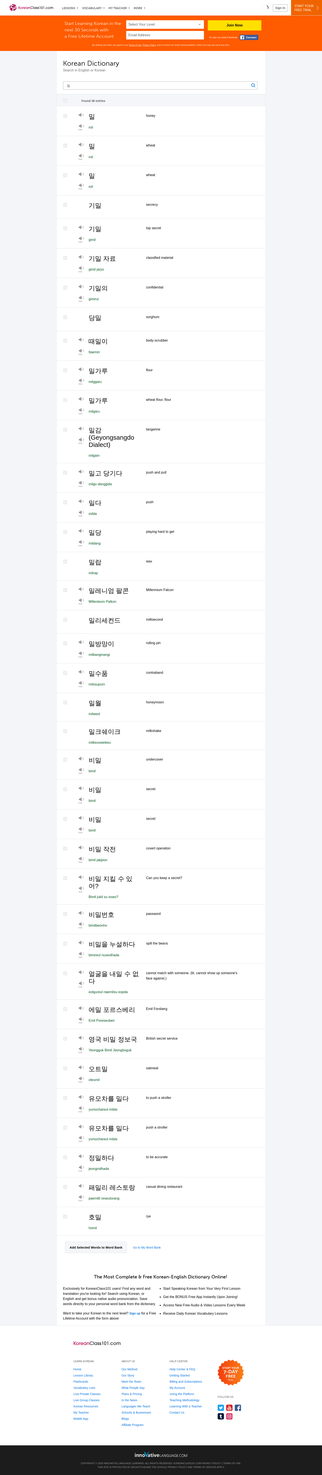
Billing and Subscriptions (186, 1381)
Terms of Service (204, 1467)
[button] (266, 7)
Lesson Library (83, 1375)
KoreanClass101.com (187, 1463)
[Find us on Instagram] (229, 1416)
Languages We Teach (135, 1406)
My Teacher (117, 8)
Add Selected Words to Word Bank (96, 1247)
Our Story (127, 1375)
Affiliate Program (132, 1425)
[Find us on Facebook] (238, 1407)
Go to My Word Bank (147, 1247)
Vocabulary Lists (84, 1388)
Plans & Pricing (131, 1394)
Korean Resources (85, 1406)
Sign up (134, 1313)
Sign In (280, 8)
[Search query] (160, 85)
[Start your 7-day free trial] (231, 1373)
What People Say (133, 1388)
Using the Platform (182, 1394)
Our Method (129, 1369)
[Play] (81, 115)
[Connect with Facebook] (249, 37)
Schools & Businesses (136, 1412)
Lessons (68, 8)
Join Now (235, 25)
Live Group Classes (86, 1400)
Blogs (125, 1418)
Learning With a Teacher (186, 1406)
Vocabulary (92, 8)
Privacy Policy (149, 45)
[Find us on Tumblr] (221, 1416)
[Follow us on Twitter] (221, 1407)
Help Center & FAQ (182, 1369)
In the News (129, 1400)
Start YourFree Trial (307, 8)
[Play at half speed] (81, 127)
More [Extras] (138, 8)
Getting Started (180, 1375)
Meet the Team (131, 1381)
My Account (177, 1388)
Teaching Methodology (184, 1400)
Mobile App (80, 1418)
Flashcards (80, 1381)
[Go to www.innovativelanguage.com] (161, 1454)
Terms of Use (135, 45)
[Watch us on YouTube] (229, 1407)
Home (77, 1369)
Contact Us (177, 1412)
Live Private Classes (87, 1394)
